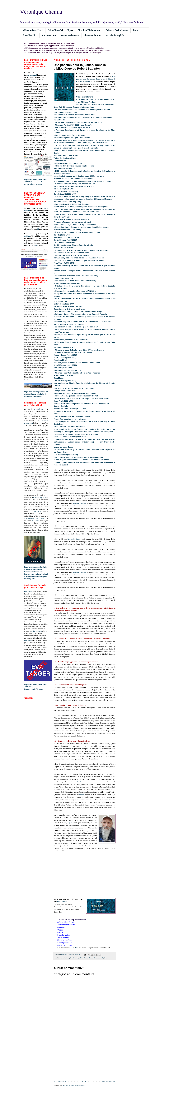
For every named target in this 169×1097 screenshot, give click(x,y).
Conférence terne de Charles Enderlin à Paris (73, 245)
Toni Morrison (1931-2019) (65, 380)
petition (27, 236)
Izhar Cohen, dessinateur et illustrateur (70, 340)
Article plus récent (60, 1081)
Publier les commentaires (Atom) (74, 1085)
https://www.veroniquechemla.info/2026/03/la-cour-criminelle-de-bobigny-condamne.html (36, 394)
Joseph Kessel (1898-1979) (65, 355)
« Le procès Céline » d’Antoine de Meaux (71, 219)
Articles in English (115, 35)
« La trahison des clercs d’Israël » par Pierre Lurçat (76, 327)
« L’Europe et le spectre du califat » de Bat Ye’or (74, 115)
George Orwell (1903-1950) (65, 391)
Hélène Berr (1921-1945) (64, 189)
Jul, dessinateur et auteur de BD (68, 306)
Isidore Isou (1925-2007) (64, 304)
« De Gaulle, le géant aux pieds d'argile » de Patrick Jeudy (79, 260)
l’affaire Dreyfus (79, 503)
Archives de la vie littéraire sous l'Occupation (73, 179)
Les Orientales (60, 161)
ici (38, 229)
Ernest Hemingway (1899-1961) (67, 283)
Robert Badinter (74, 539)
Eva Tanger (28, 592)
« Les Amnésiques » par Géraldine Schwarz (72, 416)
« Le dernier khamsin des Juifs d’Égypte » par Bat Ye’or (78, 122)
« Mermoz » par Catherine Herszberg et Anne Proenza (77, 373)
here (36, 245)
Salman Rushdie (61, 406)
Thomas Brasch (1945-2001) (66, 191)
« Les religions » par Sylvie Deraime (69, 135)
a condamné (32, 75)
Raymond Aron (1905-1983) (66, 168)
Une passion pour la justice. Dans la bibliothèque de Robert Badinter (95, 79)
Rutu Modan (59, 378)
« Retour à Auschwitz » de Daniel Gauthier (72, 255)
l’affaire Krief (36, 511)
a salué (81, 795)
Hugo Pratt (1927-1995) (63, 401)
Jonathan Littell (60, 360)
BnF (76, 948)
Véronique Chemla (41, 12)
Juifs (102, 958)
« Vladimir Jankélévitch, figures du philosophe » (75, 166)
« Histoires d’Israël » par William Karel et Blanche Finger (78, 311)
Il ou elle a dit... (30, 35)
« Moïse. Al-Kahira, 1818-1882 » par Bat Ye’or (73, 125)
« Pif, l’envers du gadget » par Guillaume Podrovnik (76, 396)
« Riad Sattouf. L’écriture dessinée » (69, 426)
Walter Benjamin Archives (65, 158)
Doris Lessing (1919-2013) (65, 357)
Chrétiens (73, 958)
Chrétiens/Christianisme (89, 30)
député (70, 823)
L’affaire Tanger (36, 631)
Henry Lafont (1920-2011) (64, 347)
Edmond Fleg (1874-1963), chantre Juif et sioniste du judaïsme (81, 250)
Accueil (84, 1081)
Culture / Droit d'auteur (117, 30)
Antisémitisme (65, 958)
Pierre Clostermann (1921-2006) (67, 230)
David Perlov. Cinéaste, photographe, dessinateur (75, 393)
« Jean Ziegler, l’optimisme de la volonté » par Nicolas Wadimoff (81, 460)
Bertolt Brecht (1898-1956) (65, 194)
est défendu (80, 782)
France (136, 30)
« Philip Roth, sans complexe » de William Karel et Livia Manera (81, 404)
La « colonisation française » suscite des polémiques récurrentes (82, 110)
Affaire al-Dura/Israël (32, 30)
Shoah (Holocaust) (92, 35)
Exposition (80, 958)
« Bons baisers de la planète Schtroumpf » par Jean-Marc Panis (81, 398)
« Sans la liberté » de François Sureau (70, 437)
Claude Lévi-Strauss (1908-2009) (68, 163)
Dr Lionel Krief (38, 409)
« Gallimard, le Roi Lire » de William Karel (72, 253)
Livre (105, 958)
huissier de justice (39, 498)
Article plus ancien (108, 1081)
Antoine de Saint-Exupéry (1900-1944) (70, 409)
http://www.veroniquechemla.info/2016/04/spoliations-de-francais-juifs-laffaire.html (35, 569)
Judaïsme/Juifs (49, 35)
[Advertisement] (84, 1057)
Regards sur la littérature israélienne (69, 309)
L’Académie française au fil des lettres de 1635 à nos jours (79, 176)
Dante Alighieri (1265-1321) (65, 240)
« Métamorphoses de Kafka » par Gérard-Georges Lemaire (79, 350)
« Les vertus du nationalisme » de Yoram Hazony (75, 281)
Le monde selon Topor (63, 447)
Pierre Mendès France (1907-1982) (68, 370)
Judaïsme (97, 958)
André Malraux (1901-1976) (65, 365)
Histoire (91, 958)
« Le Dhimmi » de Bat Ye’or (65, 112)
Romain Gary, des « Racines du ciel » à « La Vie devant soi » (80, 258)
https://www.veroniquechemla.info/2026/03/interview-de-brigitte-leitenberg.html (36, 576)
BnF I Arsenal (62, 902)
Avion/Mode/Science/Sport (60, 30)
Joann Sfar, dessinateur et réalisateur (70, 419)
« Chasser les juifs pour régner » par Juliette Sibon (76, 434)
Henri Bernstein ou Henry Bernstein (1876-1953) (75, 186)
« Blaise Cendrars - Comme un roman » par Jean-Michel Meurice (82, 227)
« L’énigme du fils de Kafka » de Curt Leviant (73, 352)
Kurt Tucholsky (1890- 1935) (66, 455)
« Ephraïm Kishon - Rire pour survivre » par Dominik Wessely (80, 314)
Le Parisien (90, 846)
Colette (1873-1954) (62, 235)
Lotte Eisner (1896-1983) (64, 242)
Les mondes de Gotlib (63, 278)
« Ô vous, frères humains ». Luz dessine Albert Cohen (77, 232)
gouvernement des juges (34, 518)
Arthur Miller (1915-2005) (64, 375)
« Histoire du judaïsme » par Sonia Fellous (72, 138)
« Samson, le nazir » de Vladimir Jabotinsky (73, 204)
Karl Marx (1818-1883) (63, 368)
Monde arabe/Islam (70, 35)
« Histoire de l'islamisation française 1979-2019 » (75, 291)
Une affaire (35, 521)
